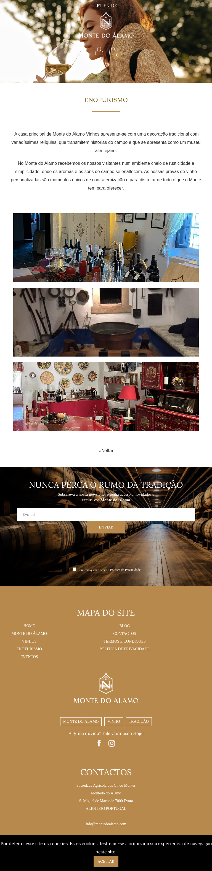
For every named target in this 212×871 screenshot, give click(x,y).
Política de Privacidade (125, 570)
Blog (124, 626)
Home (29, 626)
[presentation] (106, 549)
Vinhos (29, 641)
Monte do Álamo (29, 634)
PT (99, 5)
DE (114, 5)
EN (107, 5)
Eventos (29, 657)
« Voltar (106, 450)
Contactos (124, 634)
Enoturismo (29, 649)
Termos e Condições (124, 641)
